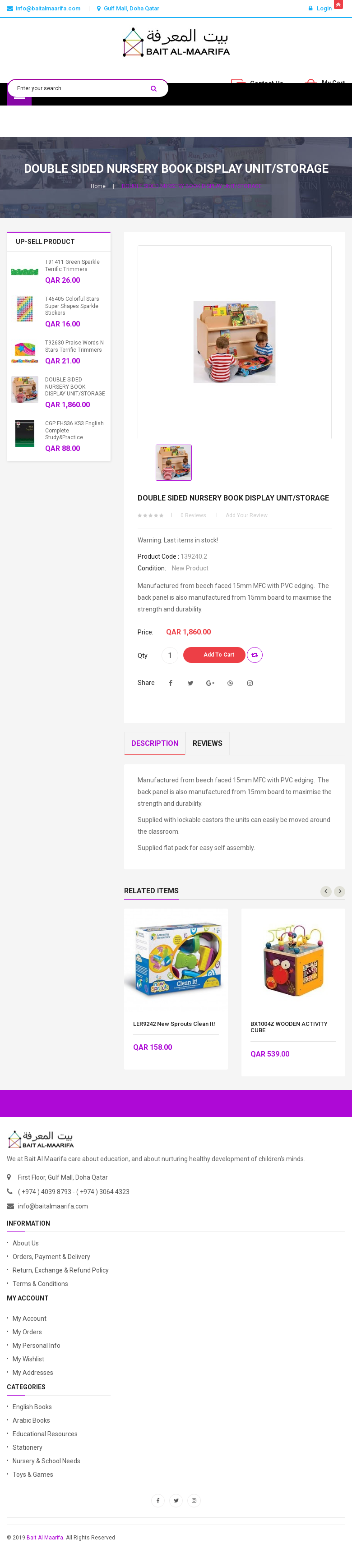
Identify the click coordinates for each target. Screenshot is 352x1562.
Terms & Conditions (40, 1283)
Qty (143, 655)
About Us (26, 1243)
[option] (174, 463)
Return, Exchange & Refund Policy (61, 1270)
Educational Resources (45, 1434)
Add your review (247, 515)
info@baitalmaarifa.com (53, 1206)
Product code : (158, 556)
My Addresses (33, 1372)
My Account (29, 1318)
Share (146, 682)
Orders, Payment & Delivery (51, 1256)
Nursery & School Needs (46, 1461)
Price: (145, 632)
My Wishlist (28, 1359)
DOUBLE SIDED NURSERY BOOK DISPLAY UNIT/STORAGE (75, 387)
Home (98, 186)
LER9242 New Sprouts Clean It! (174, 1024)
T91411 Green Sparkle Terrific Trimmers (72, 265)
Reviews (207, 743)
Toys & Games (33, 1474)
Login (320, 8)
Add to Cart (219, 655)
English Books (32, 1406)
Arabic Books (31, 1420)
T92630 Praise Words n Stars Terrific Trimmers (74, 346)
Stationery (27, 1447)
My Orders (27, 1332)
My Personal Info (36, 1345)
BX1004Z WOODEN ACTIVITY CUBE (289, 1027)
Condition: (152, 568)
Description (154, 743)
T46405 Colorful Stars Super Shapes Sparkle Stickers (72, 306)
